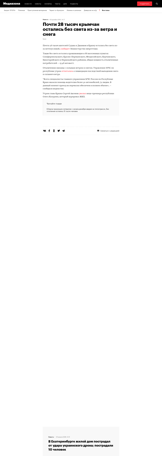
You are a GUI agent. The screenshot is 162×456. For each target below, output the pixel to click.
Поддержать (144, 4)
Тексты (57, 4)
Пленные (21, 10)
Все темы (105, 10)
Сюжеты (38, 4)
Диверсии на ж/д (90, 10)
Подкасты (74, 4)
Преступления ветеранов (37, 10)
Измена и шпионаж (74, 10)
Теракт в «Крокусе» (56, 10)
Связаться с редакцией (108, 139)
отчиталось (67, 71)
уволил (82, 94)
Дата (65, 4)
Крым (44, 39)
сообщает (65, 49)
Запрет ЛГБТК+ (9, 10)
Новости (28, 4)
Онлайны (48, 4)
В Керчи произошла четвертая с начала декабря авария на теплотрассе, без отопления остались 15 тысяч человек (78, 110)
